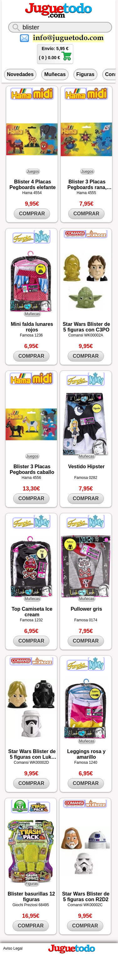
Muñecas (54, 74)
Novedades (20, 74)
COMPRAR (32, 213)
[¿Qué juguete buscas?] (60, 27)
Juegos (33, 171)
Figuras (85, 74)
